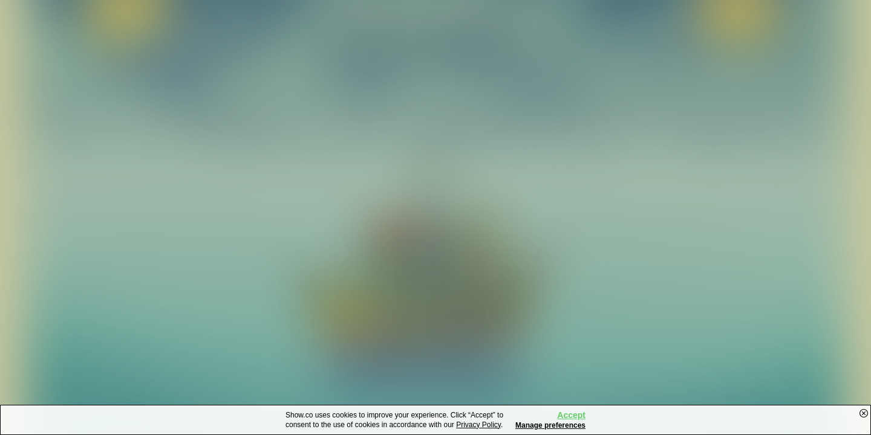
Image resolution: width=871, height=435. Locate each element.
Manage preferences (550, 425)
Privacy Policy (478, 424)
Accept (571, 415)
